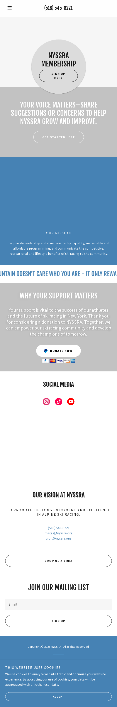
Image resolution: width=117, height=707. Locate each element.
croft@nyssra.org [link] (58, 538)
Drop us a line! (58, 561)
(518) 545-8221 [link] (58, 8)
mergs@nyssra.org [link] (58, 533)
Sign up (58, 621)
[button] (13, 7)
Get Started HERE (58, 137)
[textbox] (58, 604)
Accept (58, 696)
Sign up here (58, 76)
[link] (46, 402)
